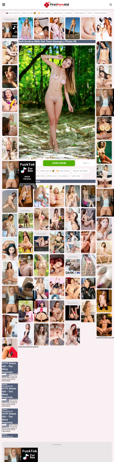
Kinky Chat (75, 176)
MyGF (90, 13)
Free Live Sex (29, 13)
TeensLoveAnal (101, 13)
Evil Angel (63, 176)
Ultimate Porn (38, 176)
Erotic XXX (52, 176)
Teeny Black (80, 13)
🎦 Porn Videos (44, 13)
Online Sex (58, 13)
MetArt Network (80, 171)
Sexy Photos (13, 13)
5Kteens (68, 13)
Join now (59, 163)
